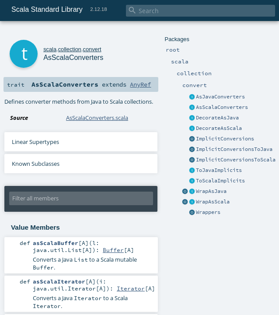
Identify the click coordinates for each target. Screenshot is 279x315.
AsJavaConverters (220, 97)
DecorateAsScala (219, 128)
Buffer (113, 249)
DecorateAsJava (217, 118)
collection (69, 49)
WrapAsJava (211, 191)
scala (49, 49)
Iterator (131, 288)
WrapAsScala (213, 202)
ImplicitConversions (225, 139)
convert (92, 49)
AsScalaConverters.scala (97, 118)
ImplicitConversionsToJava (234, 149)
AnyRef (140, 84)
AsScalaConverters (222, 107)
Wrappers (208, 212)
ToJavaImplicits (219, 170)
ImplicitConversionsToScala (236, 160)
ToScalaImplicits (220, 181)
